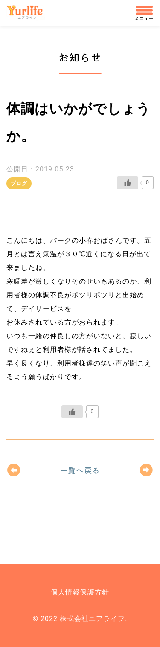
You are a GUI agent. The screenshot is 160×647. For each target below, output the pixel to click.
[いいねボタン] (127, 182)
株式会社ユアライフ (28, 13)
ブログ (19, 183)
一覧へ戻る (80, 470)
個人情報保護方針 (80, 592)
